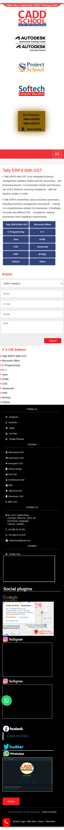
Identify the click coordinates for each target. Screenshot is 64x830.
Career (40, 821)
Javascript (42, 246)
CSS (16, 246)
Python (16, 261)
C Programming (16, 232)
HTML (42, 239)
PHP (16, 254)
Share (42, 261)
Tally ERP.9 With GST (17, 224)
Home (5, 162)
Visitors (11, 801)
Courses (15, 162)
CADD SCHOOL (18, 736)
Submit (52, 340)
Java (15, 239)
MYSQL (42, 254)
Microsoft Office (42, 224)
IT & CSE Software (31, 162)
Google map (14, 554)
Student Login (19, 821)
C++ (42, 232)
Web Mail (31, 821)
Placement (50, 821)
